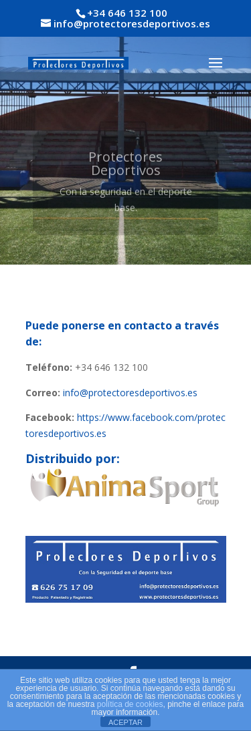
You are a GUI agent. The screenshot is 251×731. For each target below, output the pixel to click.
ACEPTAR (125, 722)
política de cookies (130, 704)
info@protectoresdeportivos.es (130, 392)
